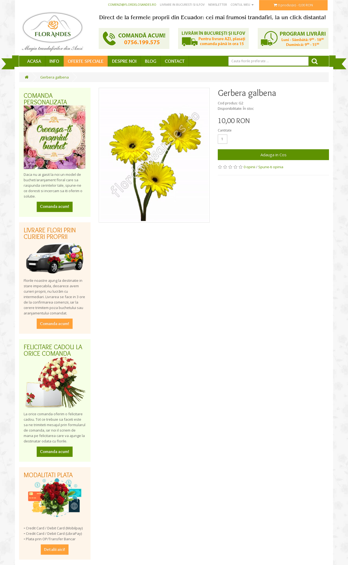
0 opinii (249, 166)
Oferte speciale (86, 61)
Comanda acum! (54, 206)
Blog (150, 61)
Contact (175, 61)
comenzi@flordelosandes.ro (132, 4)
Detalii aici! (54, 549)
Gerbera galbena (54, 77)
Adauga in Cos (273, 154)
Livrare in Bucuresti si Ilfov (182, 4)
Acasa (34, 61)
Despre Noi (124, 61)
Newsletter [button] (217, 4)
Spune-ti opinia (270, 166)
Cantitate (225, 130)
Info (54, 61)
